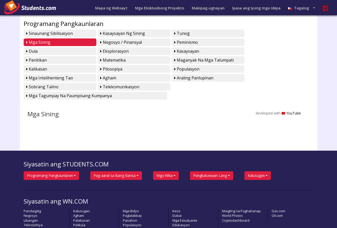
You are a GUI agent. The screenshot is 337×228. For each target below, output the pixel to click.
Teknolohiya (33, 207)
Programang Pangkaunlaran (64, 23)
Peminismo (110, 42)
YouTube (291, 95)
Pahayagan (212, 217)
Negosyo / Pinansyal (47, 42)
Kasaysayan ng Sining (121, 33)
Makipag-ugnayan (208, 8)
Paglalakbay (132, 198)
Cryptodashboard (236, 203)
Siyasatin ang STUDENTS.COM (66, 146)
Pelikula (79, 207)
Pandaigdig (32, 193)
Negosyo (30, 198)
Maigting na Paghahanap (241, 193)
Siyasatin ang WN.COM (56, 183)
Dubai (177, 198)
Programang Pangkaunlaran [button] (50, 157)
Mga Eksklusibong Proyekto (159, 8)
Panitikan (109, 51)
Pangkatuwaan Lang (210, 157)
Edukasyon (181, 207)
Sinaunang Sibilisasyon (49, 33)
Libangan (31, 203)
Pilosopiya (110, 60)
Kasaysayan (38, 51)
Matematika (184, 51)
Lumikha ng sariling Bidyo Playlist (250, 217)
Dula (177, 42)
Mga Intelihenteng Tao (267, 60)
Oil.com (277, 198)
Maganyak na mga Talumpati (273, 51)
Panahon (130, 203)
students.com (53, 217)
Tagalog (300, 8)
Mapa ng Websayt (111, 8)
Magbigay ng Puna (149, 217)
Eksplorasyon (258, 42)
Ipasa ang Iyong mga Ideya (256, 8)
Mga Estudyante (184, 203)
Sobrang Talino (187, 69)
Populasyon (183, 60)
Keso (176, 193)
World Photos (232, 198)
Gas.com (278, 193)
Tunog (179, 33)
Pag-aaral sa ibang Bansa (115, 157)
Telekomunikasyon (263, 69)
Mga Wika (164, 157)
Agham (34, 69)
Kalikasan (36, 60)
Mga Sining (256, 33)
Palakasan (81, 203)
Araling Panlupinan (118, 69)
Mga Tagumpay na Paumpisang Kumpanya (69, 78)
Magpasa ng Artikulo (183, 217)
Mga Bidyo (131, 193)
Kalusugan (256, 157)
